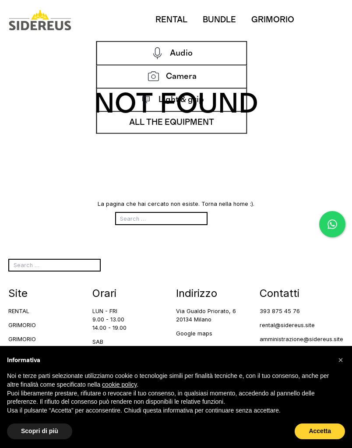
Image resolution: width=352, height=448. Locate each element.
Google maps (194, 333)
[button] (341, 360)
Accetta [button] (320, 430)
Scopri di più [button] (39, 430)
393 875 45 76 (280, 311)
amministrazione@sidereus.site (301, 339)
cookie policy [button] (119, 384)
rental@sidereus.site (287, 325)
